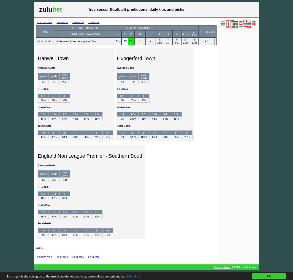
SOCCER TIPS (44, 22)
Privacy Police (222, 267)
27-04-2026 (93, 22)
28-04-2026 (78, 22)
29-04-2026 (62, 22)
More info (133, 277)
